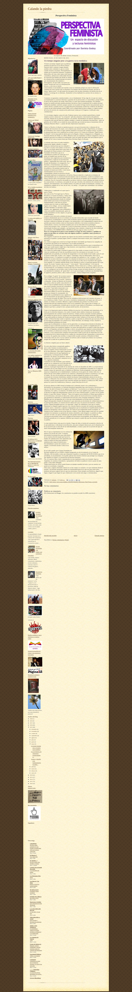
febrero (33, 771)
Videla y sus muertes (35, 956)
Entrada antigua (99, 535)
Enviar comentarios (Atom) (61, 540)
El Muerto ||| (33, 855)
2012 (31, 779)
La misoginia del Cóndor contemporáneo (35, 350)
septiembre (34, 735)
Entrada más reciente (50, 535)
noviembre (34, 731)
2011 (31, 781)
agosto (33, 737)
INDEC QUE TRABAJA (33, 926)
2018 (31, 721)
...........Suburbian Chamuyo (34, 970)
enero (33, 773)
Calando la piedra (39, 9)
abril (32, 766)
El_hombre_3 (33, 860)
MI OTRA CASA (34, 898)
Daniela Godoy (32, 788)
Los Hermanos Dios (35, 876)
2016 (31, 725)
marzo (33, 769)
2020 (31, 718)
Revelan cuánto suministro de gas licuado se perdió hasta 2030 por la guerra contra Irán (35, 848)
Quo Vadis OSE (34, 857)
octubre (33, 733)
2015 (31, 727)
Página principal (32, 113)
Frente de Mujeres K (35, 944)
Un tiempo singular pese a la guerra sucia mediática (36, 747)
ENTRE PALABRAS (35, 896)
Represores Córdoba (35, 902)
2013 (31, 777)
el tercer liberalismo (35, 978)
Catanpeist (33, 959)
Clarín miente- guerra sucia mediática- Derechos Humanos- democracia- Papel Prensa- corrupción (73, 482)
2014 (31, 775)
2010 (31, 783)
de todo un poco (34, 889)
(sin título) (30, 532)
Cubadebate (33, 843)
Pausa (31, 877)
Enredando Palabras (35, 954)
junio (32, 742)
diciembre (34, 729)
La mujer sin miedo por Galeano (39, 513)
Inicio (75, 535)
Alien (31, 940)
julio (32, 740)
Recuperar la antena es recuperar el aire (35, 674)
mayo (33, 744)
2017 (31, 723)
